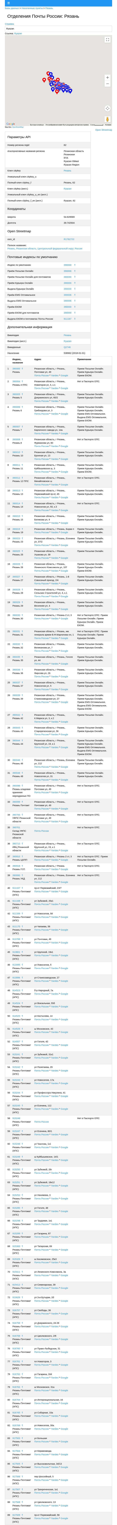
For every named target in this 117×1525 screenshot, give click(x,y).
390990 (16, 875)
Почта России (41, 375)
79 (8, 1387)
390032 (16, 644)
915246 (16, 1118)
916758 (16, 1323)
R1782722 (69, 239)
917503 (16, 1438)
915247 (16, 1131)
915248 (16, 1144)
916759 (16, 1336)
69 (8, 1259)
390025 (16, 551)
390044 (16, 740)
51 (8, 1028)
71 (8, 1284)
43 (8, 926)
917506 (16, 1476)
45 (8, 952)
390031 (16, 631)
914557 (16, 1041)
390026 (16, 564)
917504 (16, 1451)
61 (8, 1156)
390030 (67, 277)
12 (8, 516)
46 (8, 964)
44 (8, 939)
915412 (16, 1284)
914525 (16, 1016)
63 (8, 1182)
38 (8, 866)
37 (8, 856)
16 (8, 564)
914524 (16, 1003)
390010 (16, 452)
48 (8, 990)
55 (8, 1080)
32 (8, 785)
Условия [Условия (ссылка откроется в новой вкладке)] (108, 125)
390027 (16, 576)
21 (8, 631)
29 (8, 740)
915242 (16, 1067)
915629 (16, 1297)
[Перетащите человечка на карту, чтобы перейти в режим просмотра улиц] (108, 119)
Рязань (67, 170)
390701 (16, 827)
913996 (16, 977)
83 (8, 1438)
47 (8, 977)
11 (8, 503)
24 (8, 669)
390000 (67, 265)
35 (8, 827)
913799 (16, 939)
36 (8, 843)
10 (8, 490)
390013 (16, 490)
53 (8, 1054)
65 (8, 1208)
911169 (16, 913)
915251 (16, 1182)
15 (8, 551)
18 (8, 589)
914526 (16, 1028)
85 (8, 1463)
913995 (16, 964)
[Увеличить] (108, 77)
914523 (16, 990)
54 (8, 1067)
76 (8, 1348)
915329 (16, 1259)
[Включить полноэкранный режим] (108, 40)
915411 (16, 1271)
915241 (16, 1054)
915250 (16, 1169)
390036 (16, 669)
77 (8, 1361)
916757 (16, 1310)
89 (8, 1515)
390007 (16, 426)
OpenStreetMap (17, 127)
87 (8, 1489)
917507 (16, 1489)
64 (8, 1195)
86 (8, 1476)
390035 (16, 657)
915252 (16, 1195)
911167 (67, 319)
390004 (16, 381)
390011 (16, 465)
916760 (16, 1348)
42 (8, 913)
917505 (16, 1463)
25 (8, 682)
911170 (16, 926)
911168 (16, 901)
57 (8, 1105)
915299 (16, 1233)
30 (8, 760)
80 (8, 1399)
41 (8, 901)
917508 (16, 1502)
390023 (16, 538)
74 (8, 1323)
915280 (16, 1208)
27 (8, 715)
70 (8, 1271)
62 (8, 1169)
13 (8, 529)
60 (8, 1144)
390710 (16, 843)
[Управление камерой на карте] (108, 108)
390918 (16, 866)
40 (8, 888)
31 (8, 773)
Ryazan (18, 33)
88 (8, 1502)
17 (8, 576)
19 (8, 602)
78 (8, 1374)
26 (8, 695)
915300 (16, 1246)
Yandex (55, 375)
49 (8, 1003)
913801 (16, 952)
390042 (16, 715)
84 (8, 1451)
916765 (16, 1412)
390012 (16, 477)
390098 (16, 785)
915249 (16, 1156)
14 (8, 538)
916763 (16, 1387)
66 (8, 1220)
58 (8, 1118)
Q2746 (67, 347)
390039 (16, 695)
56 (8, 1092)
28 (8, 727)
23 (8, 657)
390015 (16, 516)
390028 (16, 589)
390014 (16, 503)
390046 (16, 760)
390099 (16, 802)
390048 (16, 773)
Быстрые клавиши (37, 125)
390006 (67, 295)
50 (8, 1016)
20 (8, 615)
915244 (16, 1092)
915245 (16, 1105)
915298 (16, 1220)
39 (8, 875)
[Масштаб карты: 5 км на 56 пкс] (97, 125)
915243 (16, 1080)
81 (8, 1412)
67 (8, 1233)
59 (8, 1131)
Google (64, 375)
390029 (16, 602)
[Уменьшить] (108, 84)
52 (8, 1041)
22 (8, 644)
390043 (16, 727)
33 (8, 802)
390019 (16, 529)
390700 (16, 814)
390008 (16, 439)
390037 (16, 682)
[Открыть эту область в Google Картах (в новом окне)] (11, 124)
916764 (16, 1399)
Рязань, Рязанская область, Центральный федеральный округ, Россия (44, 248)
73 (8, 1310)
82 (8, 1425)
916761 (16, 1361)
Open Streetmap (103, 130)
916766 (16, 1425)
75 (8, 1336)
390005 (16, 394)
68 (8, 1246)
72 (8, 1297)
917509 (16, 1515)
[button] (44, 80)
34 (8, 814)
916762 (16, 1374)
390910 (16, 856)
